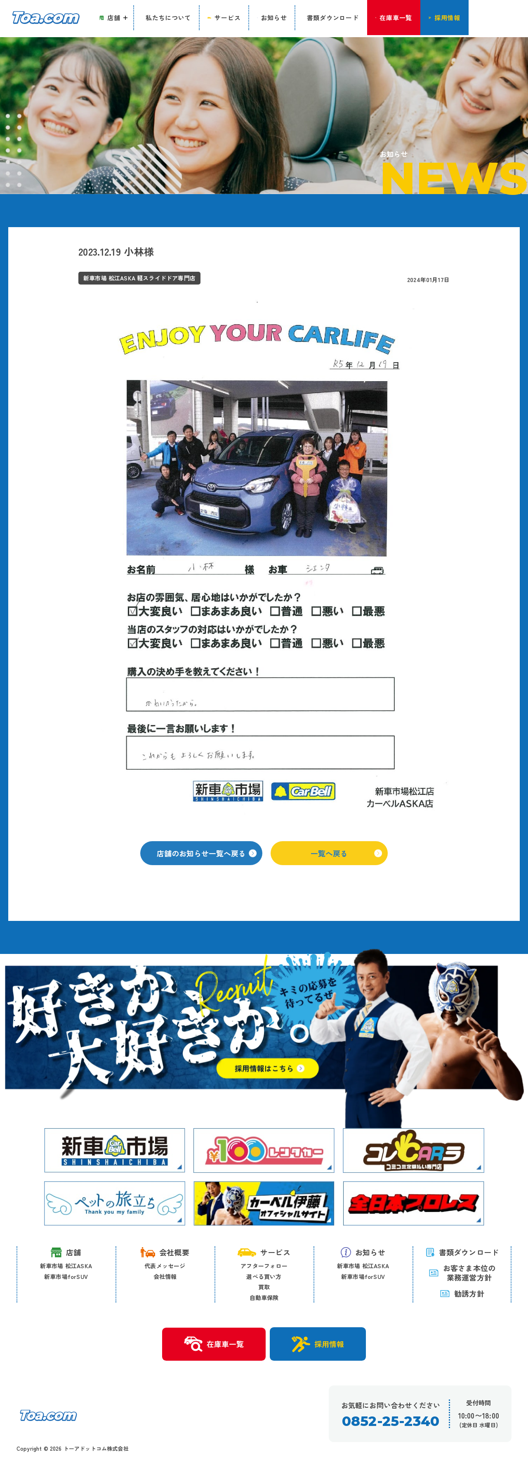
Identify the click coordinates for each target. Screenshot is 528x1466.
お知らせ (363, 1252)
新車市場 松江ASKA (66, 1266)
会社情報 (165, 1276)
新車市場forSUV (66, 1276)
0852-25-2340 (390, 1421)
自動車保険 (264, 1297)
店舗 (66, 1252)
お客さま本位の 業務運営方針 (462, 1273)
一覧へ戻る (346, 862)
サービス (264, 1252)
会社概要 (165, 1252)
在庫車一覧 (213, 1344)
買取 (264, 1287)
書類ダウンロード (462, 1252)
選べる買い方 (263, 1276)
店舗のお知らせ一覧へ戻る (207, 862)
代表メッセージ (164, 1266)
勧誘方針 (462, 1293)
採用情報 (318, 1344)
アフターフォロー (264, 1266)
